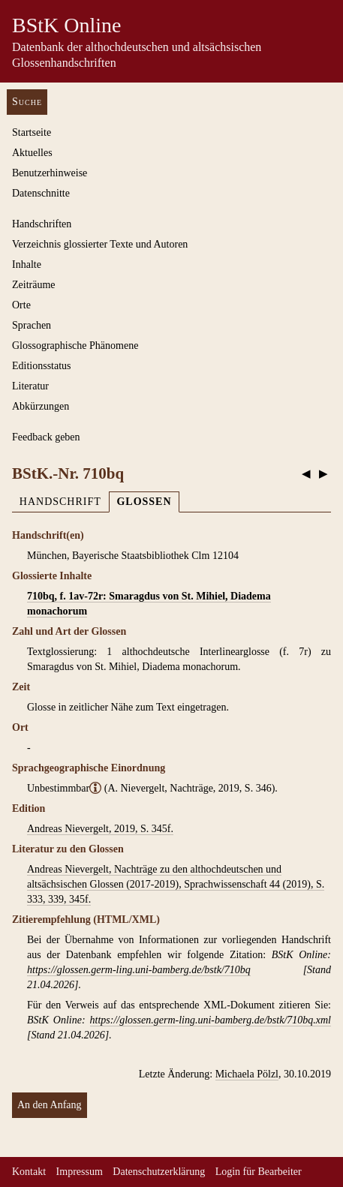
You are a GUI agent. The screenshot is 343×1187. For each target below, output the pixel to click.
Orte (21, 305)
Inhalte (26, 264)
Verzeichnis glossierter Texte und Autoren (100, 244)
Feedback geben (46, 437)
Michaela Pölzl (246, 1074)
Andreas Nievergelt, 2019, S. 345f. (100, 828)
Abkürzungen (40, 406)
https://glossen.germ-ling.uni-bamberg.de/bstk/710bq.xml (210, 1020)
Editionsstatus (41, 365)
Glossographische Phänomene (75, 345)
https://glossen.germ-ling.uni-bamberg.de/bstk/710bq (139, 969)
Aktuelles (32, 152)
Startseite (31, 132)
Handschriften (41, 224)
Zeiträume (34, 284)
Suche (27, 101)
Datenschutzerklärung (159, 1171)
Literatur (30, 386)
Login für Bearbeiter (258, 1171)
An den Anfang (49, 1104)
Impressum (79, 1171)
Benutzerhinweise (49, 173)
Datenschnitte (41, 193)
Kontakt (29, 1171)
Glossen (143, 501)
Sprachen (31, 325)
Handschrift (60, 501)
